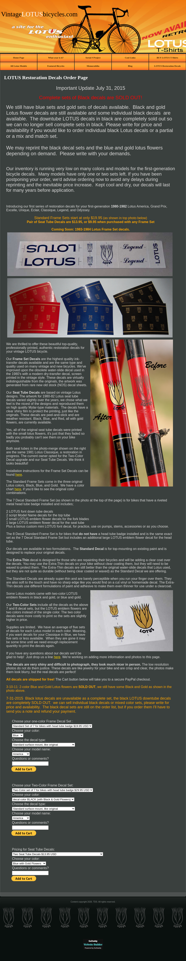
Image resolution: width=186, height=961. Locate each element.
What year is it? (56, 57)
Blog (130, 66)
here (18, 474)
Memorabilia (93, 66)
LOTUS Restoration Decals (167, 66)
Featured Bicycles (55, 66)
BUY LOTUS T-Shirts (167, 57)
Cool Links (130, 57)
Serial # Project (93, 57)
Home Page (18, 57)
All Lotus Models (18, 66)
